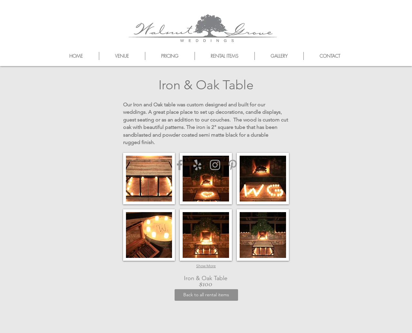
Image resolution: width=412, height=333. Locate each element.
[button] (149, 178)
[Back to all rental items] (206, 295)
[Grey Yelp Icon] (197, 165)
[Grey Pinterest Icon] (233, 165)
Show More (206, 265)
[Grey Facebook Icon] (180, 165)
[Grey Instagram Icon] (215, 165)
